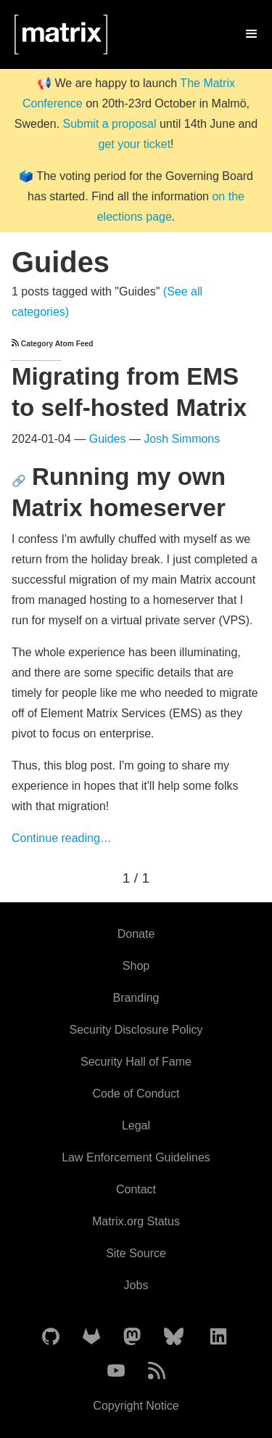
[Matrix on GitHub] (50, 1337)
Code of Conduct (135, 1093)
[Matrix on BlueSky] (174, 1337)
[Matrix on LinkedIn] (218, 1337)
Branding (135, 998)
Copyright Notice (135, 1406)
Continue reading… (62, 838)
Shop (136, 966)
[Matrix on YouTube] (116, 1371)
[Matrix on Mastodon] (132, 1337)
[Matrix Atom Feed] (156, 1371)
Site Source (136, 1253)
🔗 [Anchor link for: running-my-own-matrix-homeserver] (19, 481)
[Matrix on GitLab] (91, 1337)
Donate (136, 934)
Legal (136, 1125)
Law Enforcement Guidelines (136, 1157)
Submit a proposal (110, 124)
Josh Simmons (182, 439)
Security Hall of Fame (136, 1061)
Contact (136, 1189)
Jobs (136, 1285)
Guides (107, 439)
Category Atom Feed (53, 344)
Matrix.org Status (136, 1221)
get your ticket (134, 144)
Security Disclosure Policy (135, 1030)
